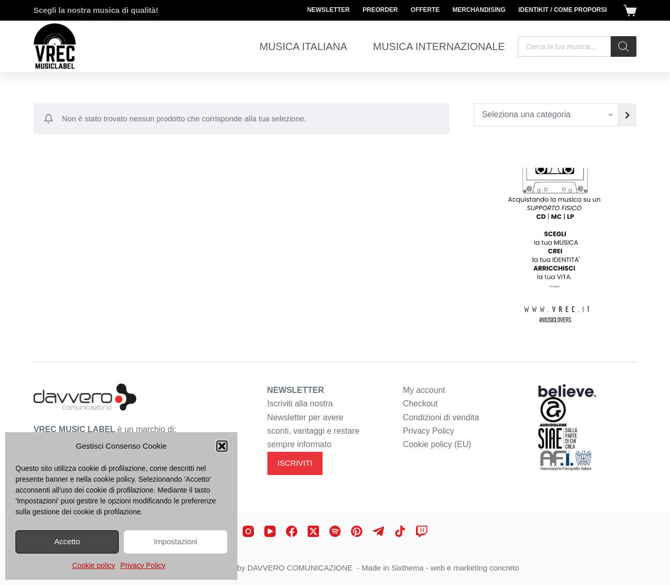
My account (424, 390)
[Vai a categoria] (627, 115)
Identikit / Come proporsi (562, 9)
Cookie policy (93, 565)
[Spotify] (335, 531)
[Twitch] (421, 531)
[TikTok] (400, 531)
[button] (222, 446)
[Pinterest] (356, 531)
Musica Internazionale (439, 46)
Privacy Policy (142, 565)
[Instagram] (248, 531)
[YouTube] (270, 531)
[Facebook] (291, 531)
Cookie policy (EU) (437, 444)
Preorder (380, 9)
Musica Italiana (303, 46)
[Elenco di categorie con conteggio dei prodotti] (546, 115)
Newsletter (328, 9)
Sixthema (407, 567)
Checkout (420, 403)
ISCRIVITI (295, 462)
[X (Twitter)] (313, 531)
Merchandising (479, 9)
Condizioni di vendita (441, 417)
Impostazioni (175, 541)
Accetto (67, 541)
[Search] (623, 46)
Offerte (425, 9)
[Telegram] (378, 531)
